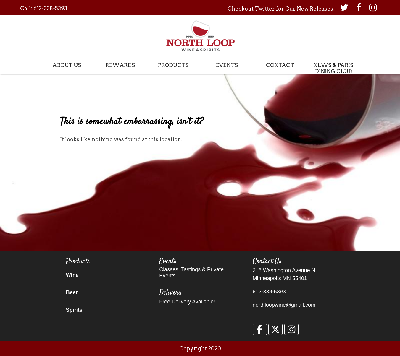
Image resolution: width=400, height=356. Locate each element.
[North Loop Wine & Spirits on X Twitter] (275, 329)
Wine (72, 275)
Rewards (120, 65)
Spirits (74, 310)
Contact (280, 65)
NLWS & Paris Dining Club (333, 68)
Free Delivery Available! (187, 302)
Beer (72, 292)
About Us (66, 65)
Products (173, 65)
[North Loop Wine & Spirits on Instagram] (291, 329)
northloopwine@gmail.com (284, 305)
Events (227, 65)
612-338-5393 (50, 8)
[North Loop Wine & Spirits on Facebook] (260, 329)
